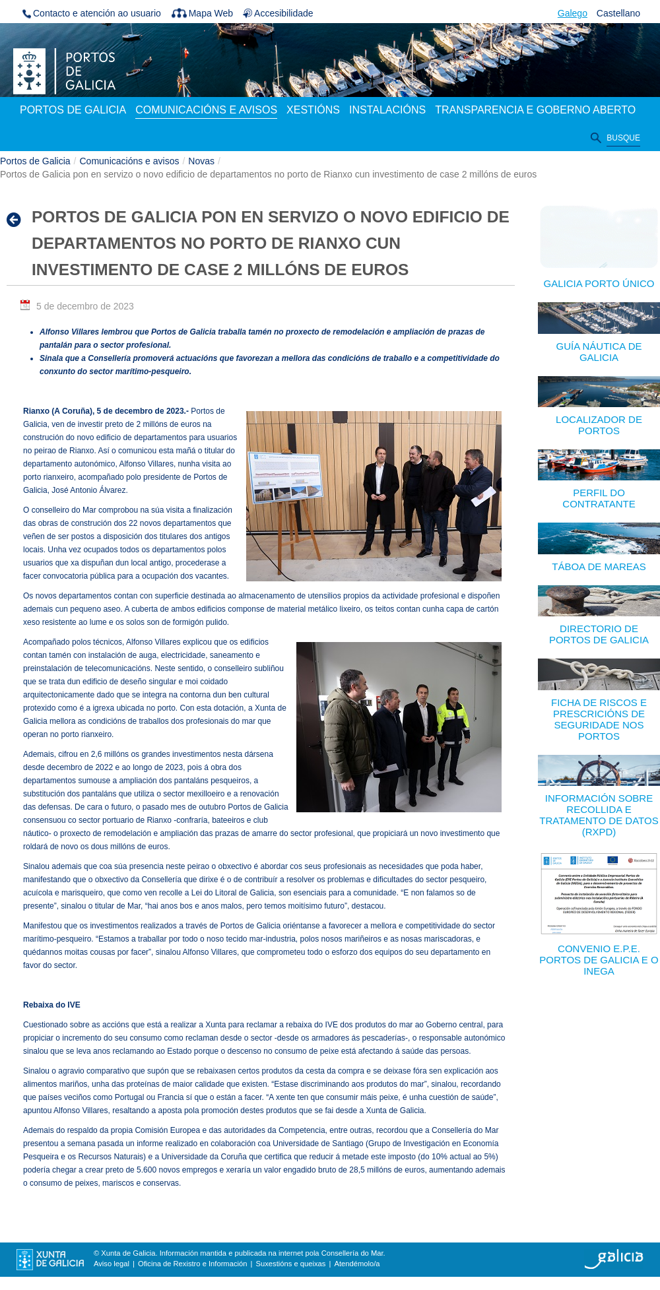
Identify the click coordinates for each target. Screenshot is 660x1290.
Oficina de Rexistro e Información (192, 1264)
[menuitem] (73, 111)
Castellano (618, 13)
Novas (201, 161)
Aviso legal (111, 1264)
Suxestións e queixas (291, 1264)
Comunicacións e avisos (130, 161)
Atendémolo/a (357, 1264)
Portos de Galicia (35, 161)
